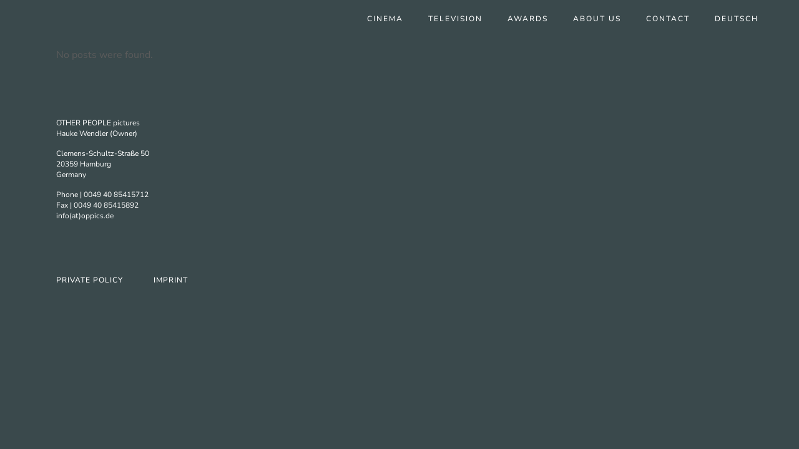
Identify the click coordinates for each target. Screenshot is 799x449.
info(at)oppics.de (85, 216)
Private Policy (89, 280)
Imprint (171, 280)
